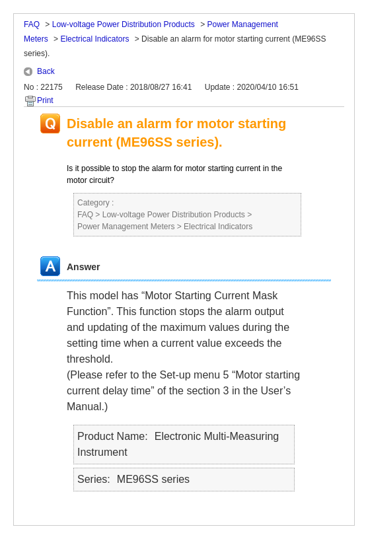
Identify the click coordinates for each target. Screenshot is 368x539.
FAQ (32, 24)
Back (46, 71)
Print (45, 100)
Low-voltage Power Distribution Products (123, 24)
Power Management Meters (125, 226)
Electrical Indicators (94, 39)
